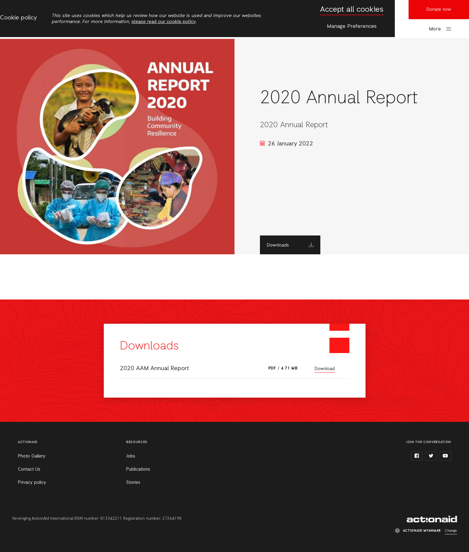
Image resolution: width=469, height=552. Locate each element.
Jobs (130, 456)
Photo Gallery (31, 456)
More (435, 29)
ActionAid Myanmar (432, 519)
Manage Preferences (352, 26)
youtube (445, 455)
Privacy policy (32, 483)
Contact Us (29, 469)
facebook (416, 455)
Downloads (278, 245)
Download (325, 369)
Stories (133, 483)
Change (451, 530)
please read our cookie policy (164, 22)
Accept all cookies (351, 9)
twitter (431, 455)
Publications (138, 469)
